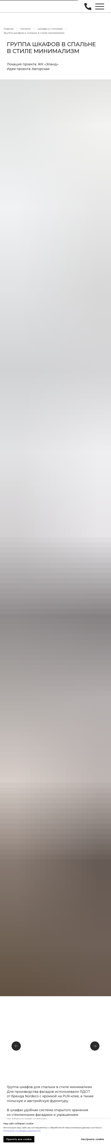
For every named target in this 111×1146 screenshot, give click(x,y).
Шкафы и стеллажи (50, 28)
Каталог (25, 28)
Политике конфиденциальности (21, 1130)
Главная (9, 28)
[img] (12, 6)
